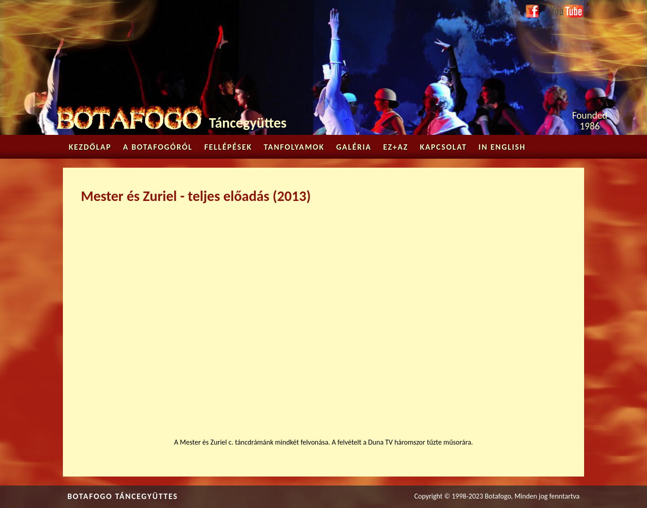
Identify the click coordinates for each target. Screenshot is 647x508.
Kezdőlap (90, 147)
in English (502, 147)
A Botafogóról (158, 147)
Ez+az (395, 147)
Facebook (532, 11)
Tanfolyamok (294, 147)
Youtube (562, 9)
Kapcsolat (443, 147)
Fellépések (228, 147)
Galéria (354, 147)
